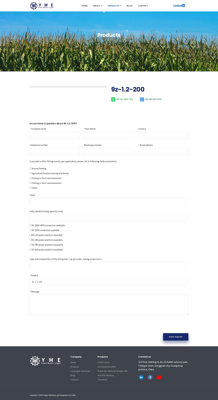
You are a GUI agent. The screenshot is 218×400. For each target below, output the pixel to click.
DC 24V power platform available (46, 239)
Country (142, 128)
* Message (34, 291)
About (97, 6)
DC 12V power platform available (46, 235)
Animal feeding (38, 168)
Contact (143, 6)
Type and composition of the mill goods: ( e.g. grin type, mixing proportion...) (66, 259)
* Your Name (90, 128)
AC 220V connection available (45, 230)
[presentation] (51, 325)
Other (34, 187)
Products (114, 6)
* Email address (145, 145)
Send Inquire (176, 337)
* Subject (34, 275)
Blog (129, 6)
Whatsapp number (93, 145)
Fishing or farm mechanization (45, 178)
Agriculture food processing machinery (49, 173)
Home (86, 3)
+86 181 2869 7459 (122, 99)
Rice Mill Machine (106, 375)
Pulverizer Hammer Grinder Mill (113, 371)
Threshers (102, 379)
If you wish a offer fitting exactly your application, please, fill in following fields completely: (73, 161)
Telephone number (39, 145)
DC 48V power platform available (46, 244)
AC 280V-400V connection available (47, 225)
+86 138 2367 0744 (150, 99)
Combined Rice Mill (107, 366)
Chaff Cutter (104, 362)
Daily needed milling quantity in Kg (46, 211)
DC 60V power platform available (46, 249)
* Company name (38, 128)
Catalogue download (80, 371)
